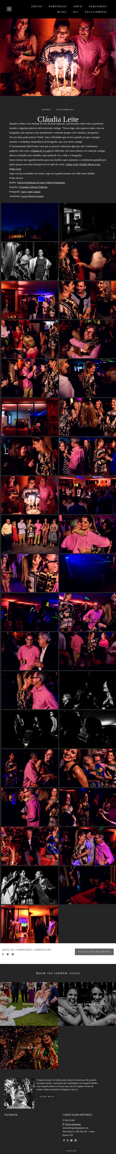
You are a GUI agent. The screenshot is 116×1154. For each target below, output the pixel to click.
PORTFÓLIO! (58, 6)
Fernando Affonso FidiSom (33, 187)
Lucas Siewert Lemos (32, 196)
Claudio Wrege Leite (89, 164)
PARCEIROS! (98, 6)
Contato (71, 1149)
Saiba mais (47, 1095)
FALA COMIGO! (96, 12)
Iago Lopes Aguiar (31, 191)
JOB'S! (78, 6)
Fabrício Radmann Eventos (31, 182)
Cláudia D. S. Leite (41, 151)
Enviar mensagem (73, 1123)
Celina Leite (72, 164)
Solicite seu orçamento (94, 952)
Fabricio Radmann (55, 182)
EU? (76, 12)
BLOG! (62, 12)
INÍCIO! (37, 6)
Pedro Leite (15, 169)
